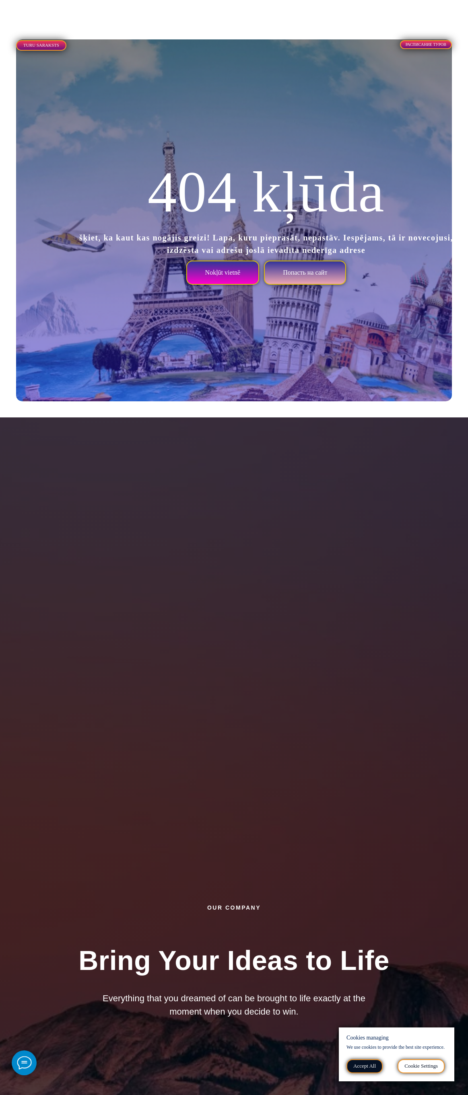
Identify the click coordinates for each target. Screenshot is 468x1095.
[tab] (53, 11)
